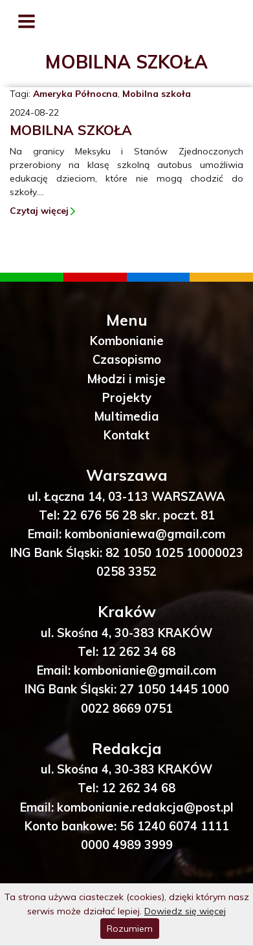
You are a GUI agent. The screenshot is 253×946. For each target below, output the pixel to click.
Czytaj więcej (39, 210)
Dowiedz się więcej (185, 911)
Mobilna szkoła (156, 94)
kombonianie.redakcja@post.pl (145, 807)
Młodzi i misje (126, 379)
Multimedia (126, 416)
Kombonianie (127, 340)
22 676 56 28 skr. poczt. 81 (139, 515)
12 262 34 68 (138, 651)
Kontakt (126, 435)
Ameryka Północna (75, 94)
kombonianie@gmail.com (145, 670)
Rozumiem (130, 928)
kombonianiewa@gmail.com (145, 534)
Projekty (126, 397)
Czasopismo (127, 359)
